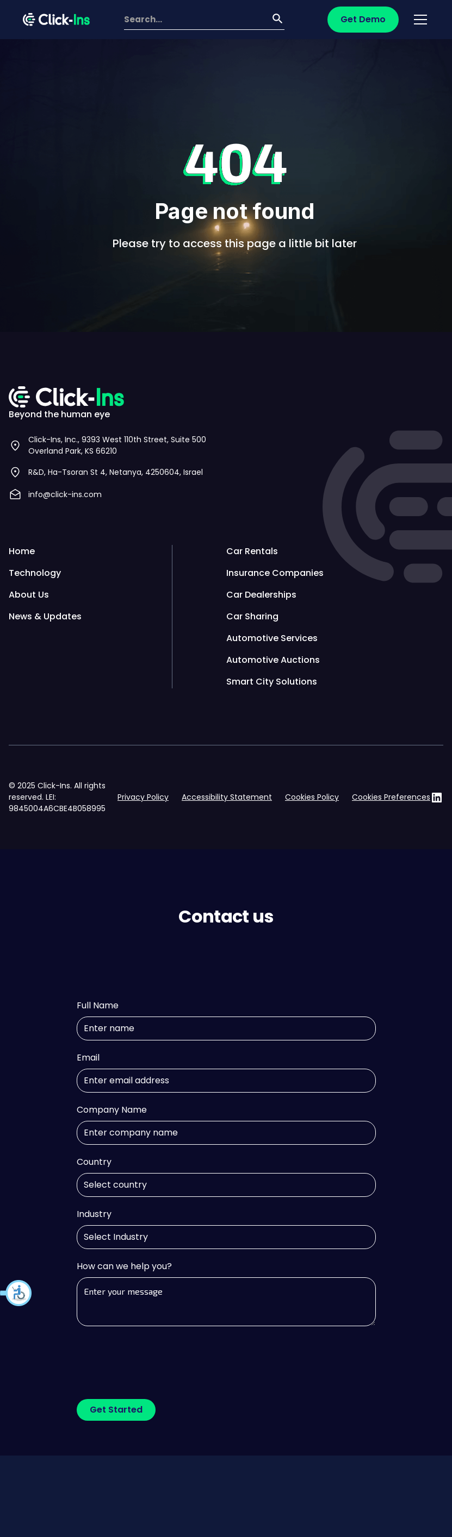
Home (22, 551)
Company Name (112, 1109)
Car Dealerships (261, 594)
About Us (29, 594)
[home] (56, 20)
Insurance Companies (275, 573)
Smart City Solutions (271, 681)
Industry (94, 1214)
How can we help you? (124, 1266)
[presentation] (159, 1358)
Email (88, 1057)
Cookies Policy (312, 797)
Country (94, 1162)
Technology (35, 573)
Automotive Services (272, 638)
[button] (16, 1293)
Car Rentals (252, 551)
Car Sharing (252, 616)
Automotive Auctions (273, 660)
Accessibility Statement (227, 797)
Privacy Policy (143, 797)
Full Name (98, 1005)
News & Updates (45, 616)
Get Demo (363, 19)
